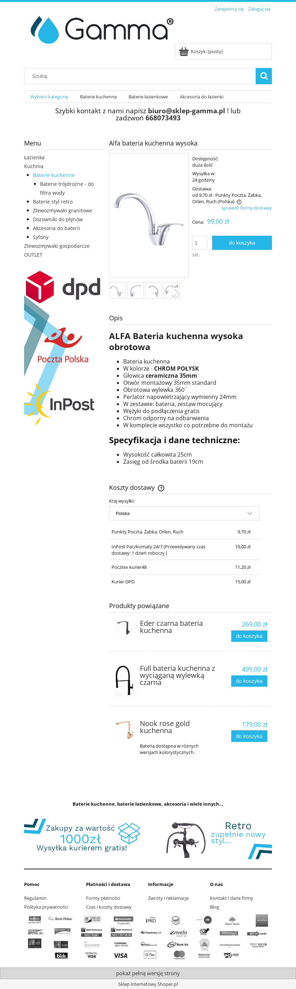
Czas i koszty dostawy (109, 907)
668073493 (163, 117)
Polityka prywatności (46, 907)
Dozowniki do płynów (58, 219)
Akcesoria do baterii (56, 228)
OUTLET (33, 254)
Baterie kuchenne (54, 175)
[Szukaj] (264, 76)
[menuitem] (49, 97)
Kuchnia (34, 166)
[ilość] (199, 243)
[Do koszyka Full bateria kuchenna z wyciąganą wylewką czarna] (249, 681)
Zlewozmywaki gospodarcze (57, 245)
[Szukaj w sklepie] (141, 76)
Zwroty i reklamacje (168, 898)
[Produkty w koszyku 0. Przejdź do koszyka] (201, 51)
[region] (148, 839)
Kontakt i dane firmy (231, 898)
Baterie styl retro (53, 201)
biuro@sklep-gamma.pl (186, 110)
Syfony (41, 237)
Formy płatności (103, 898)
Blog (214, 907)
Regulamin (35, 898)
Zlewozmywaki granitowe (62, 210)
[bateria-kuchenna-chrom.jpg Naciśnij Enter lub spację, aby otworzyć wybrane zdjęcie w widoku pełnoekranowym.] (148, 215)
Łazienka (34, 157)
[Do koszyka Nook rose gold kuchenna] (249, 736)
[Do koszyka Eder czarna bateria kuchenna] (249, 636)
